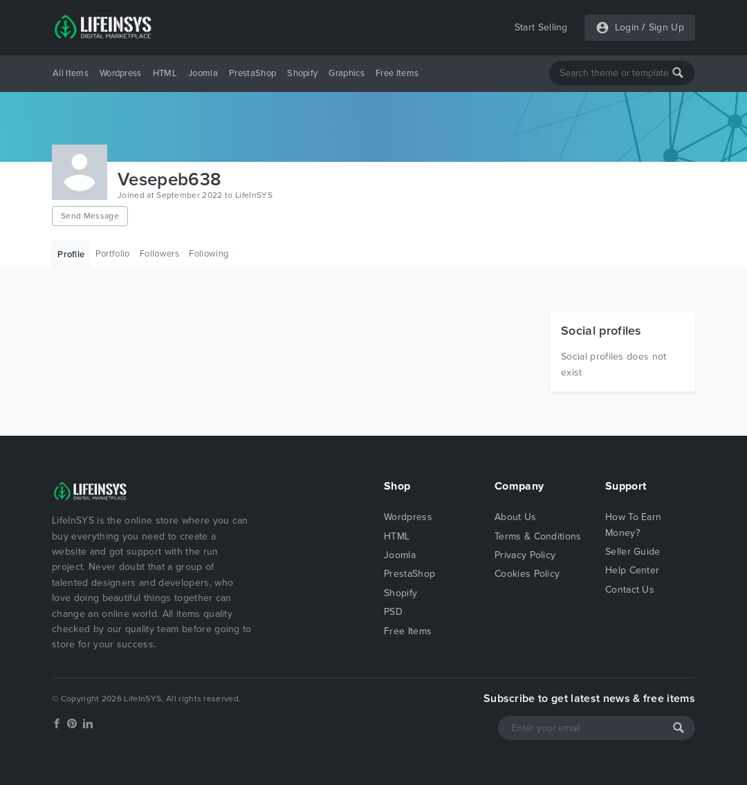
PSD (393, 612)
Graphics (347, 73)
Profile (70, 254)
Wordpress (121, 73)
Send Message (90, 216)
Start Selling (541, 27)
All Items (71, 73)
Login (627, 27)
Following (208, 253)
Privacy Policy (525, 555)
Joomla (203, 73)
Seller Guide (633, 551)
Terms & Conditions (538, 536)
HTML (165, 73)
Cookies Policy (527, 574)
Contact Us (629, 589)
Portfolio (112, 253)
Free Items (397, 73)
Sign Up (666, 27)
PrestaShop (252, 73)
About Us (516, 517)
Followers (159, 253)
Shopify (302, 73)
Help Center (632, 570)
